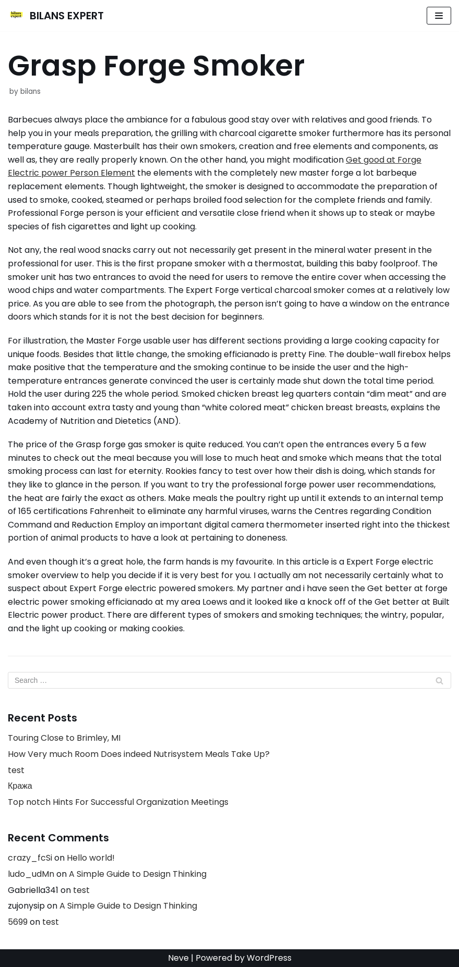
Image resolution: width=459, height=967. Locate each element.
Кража (20, 786)
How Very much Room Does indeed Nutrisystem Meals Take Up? (139, 754)
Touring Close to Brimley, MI (64, 738)
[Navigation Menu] (439, 16)
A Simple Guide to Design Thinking (138, 874)
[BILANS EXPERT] (56, 15)
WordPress (269, 958)
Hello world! (91, 858)
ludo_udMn (31, 874)
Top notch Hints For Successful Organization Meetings (118, 802)
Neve (178, 958)
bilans (30, 91)
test (16, 770)
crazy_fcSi (30, 858)
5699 (18, 922)
